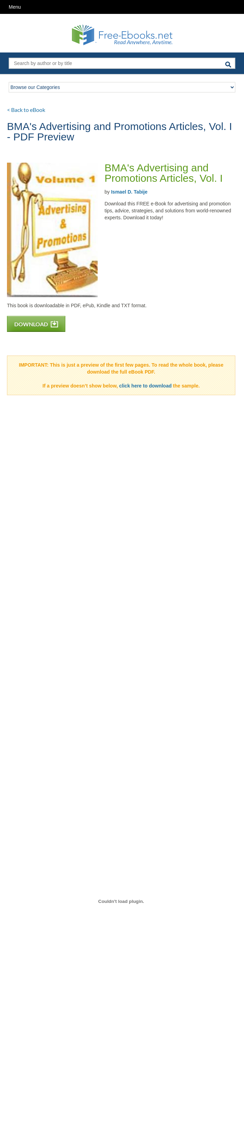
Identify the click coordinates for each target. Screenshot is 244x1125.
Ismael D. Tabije (129, 192)
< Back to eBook (26, 109)
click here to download (145, 386)
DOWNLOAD (36, 324)
